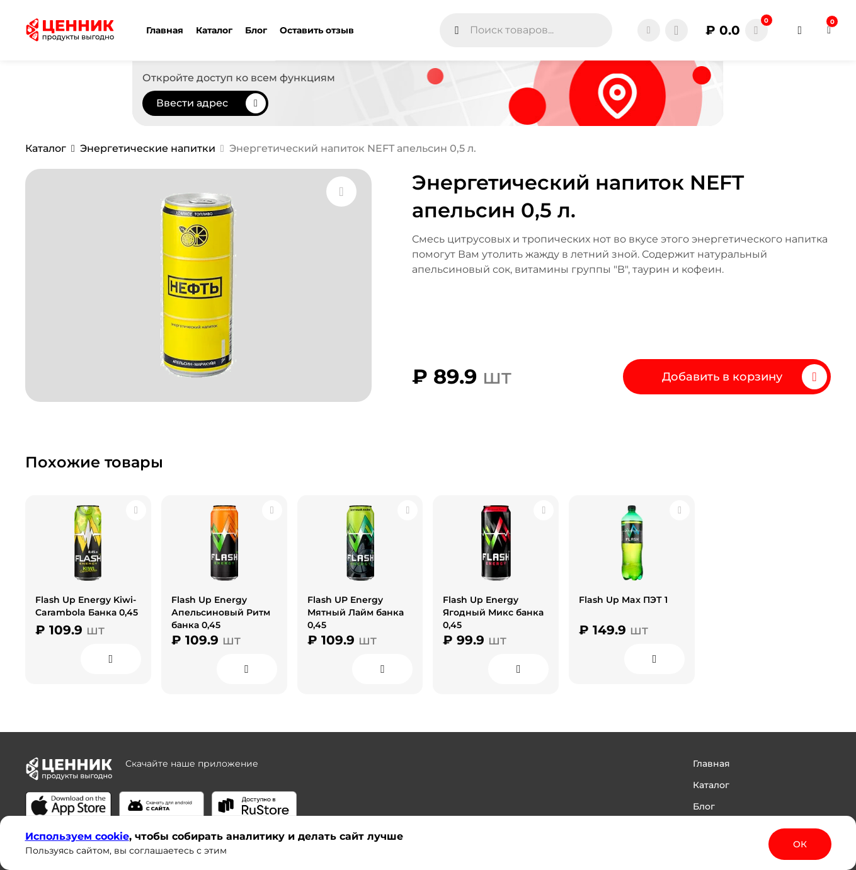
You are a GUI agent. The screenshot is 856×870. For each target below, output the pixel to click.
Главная (711, 763)
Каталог (711, 785)
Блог (704, 806)
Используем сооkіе (77, 836)
